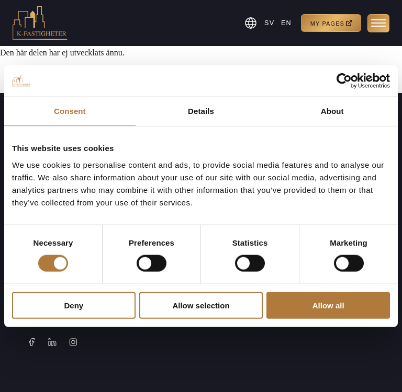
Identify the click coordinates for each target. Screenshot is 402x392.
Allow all (328, 305)
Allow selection (200, 305)
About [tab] (332, 111)
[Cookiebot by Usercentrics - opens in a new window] (344, 81)
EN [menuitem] (285, 23)
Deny (73, 305)
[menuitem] (268, 23)
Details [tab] (201, 111)
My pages (331, 23)
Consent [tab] (70, 111)
